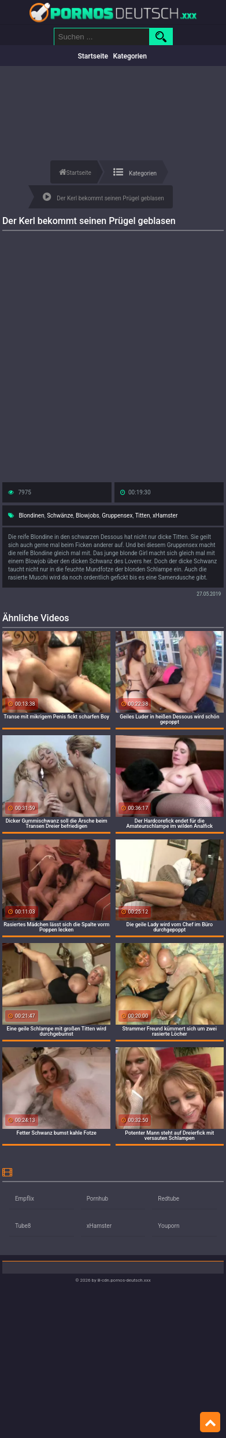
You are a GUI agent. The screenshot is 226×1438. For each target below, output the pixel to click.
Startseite (93, 56)
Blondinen (31, 515)
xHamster (165, 515)
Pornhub (98, 1198)
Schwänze (60, 515)
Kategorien (130, 56)
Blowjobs (87, 515)
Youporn (168, 1226)
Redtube (168, 1198)
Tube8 (23, 1226)
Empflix (24, 1198)
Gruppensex (117, 515)
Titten (142, 515)
